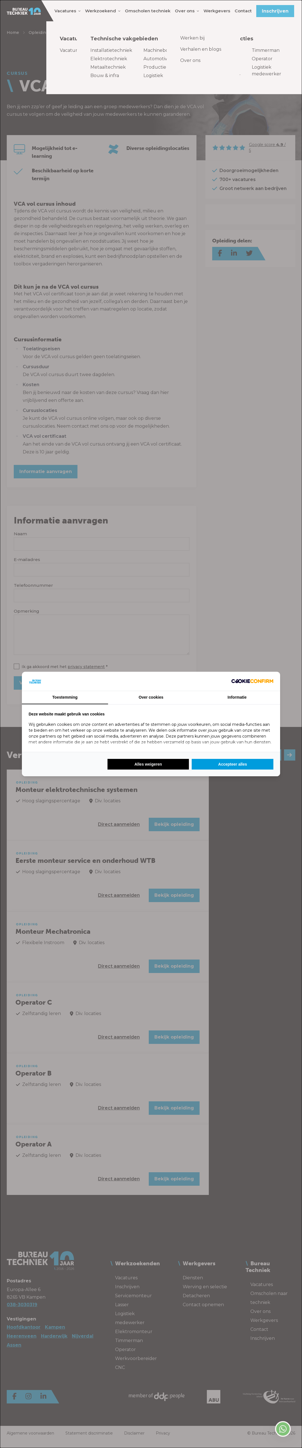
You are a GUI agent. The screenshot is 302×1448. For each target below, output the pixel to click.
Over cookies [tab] (151, 697)
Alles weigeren (148, 764)
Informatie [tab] (237, 697)
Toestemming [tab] (64, 697)
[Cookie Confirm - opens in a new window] (252, 681)
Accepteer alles (232, 764)
